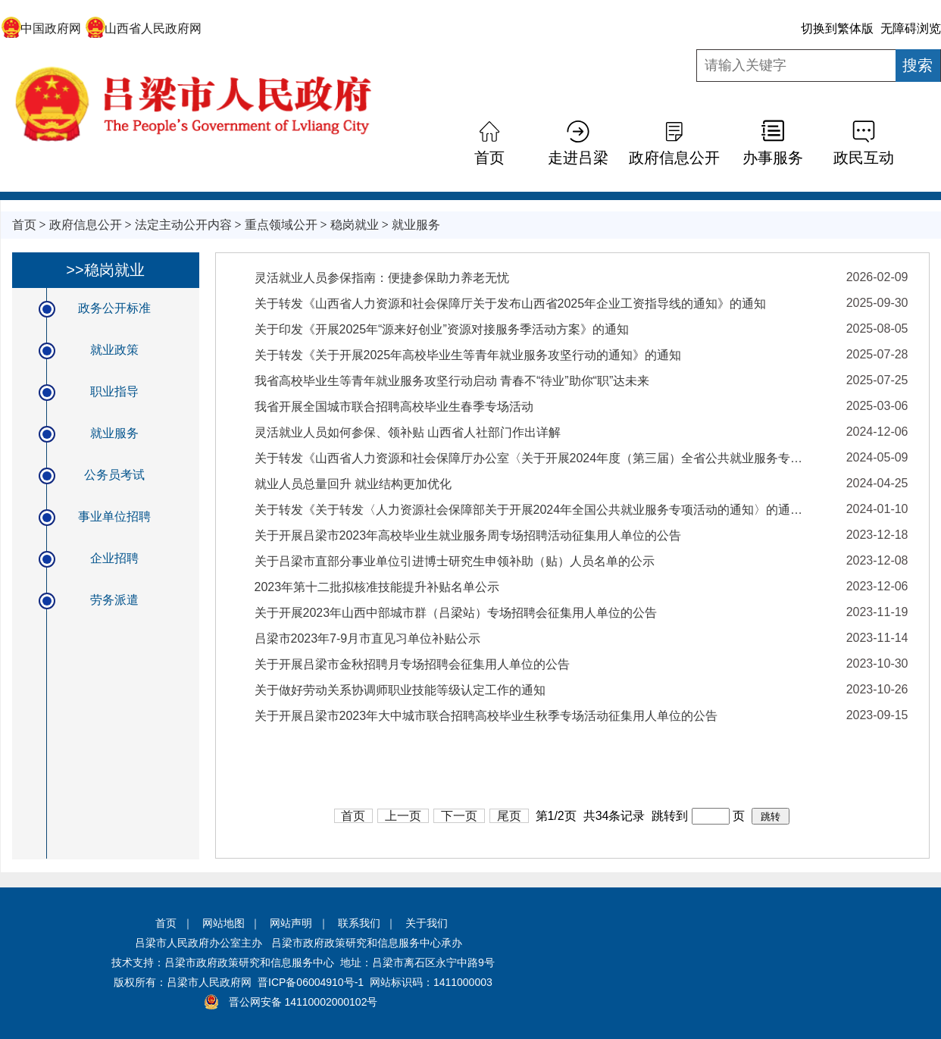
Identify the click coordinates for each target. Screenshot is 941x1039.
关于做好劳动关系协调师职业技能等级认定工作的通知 (400, 690)
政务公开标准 (114, 308)
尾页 (509, 815)
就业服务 (416, 224)
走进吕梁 (578, 157)
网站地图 (223, 923)
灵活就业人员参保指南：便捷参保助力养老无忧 (382, 277)
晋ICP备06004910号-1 (311, 982)
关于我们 (426, 923)
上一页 (403, 815)
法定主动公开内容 (183, 224)
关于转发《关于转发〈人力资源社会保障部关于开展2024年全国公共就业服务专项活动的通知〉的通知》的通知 (531, 509)
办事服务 (772, 157)
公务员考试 (114, 474)
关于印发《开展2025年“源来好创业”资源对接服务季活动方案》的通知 (442, 329)
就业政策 (114, 349)
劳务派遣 (114, 599)
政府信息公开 (674, 157)
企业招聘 (114, 558)
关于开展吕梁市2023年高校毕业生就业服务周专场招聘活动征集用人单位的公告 (468, 535)
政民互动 (863, 157)
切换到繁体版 (837, 28)
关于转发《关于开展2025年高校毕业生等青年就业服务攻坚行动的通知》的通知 (468, 355)
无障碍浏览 (910, 28)
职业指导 (114, 391)
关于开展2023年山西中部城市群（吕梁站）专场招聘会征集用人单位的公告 (456, 612)
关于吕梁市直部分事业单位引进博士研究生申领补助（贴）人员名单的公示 (455, 561)
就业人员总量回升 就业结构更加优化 (353, 483)
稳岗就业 (354, 224)
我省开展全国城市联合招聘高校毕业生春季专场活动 (394, 406)
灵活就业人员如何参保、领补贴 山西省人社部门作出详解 (408, 432)
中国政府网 (41, 28)
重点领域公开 (281, 224)
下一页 (459, 815)
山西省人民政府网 (143, 28)
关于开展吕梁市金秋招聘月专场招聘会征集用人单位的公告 (412, 664)
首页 (489, 157)
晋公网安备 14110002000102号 (303, 1002)
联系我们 (359, 923)
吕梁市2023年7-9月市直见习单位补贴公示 (368, 638)
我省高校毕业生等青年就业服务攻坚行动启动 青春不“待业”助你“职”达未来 (452, 380)
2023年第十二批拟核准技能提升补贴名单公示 (377, 587)
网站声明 (291, 923)
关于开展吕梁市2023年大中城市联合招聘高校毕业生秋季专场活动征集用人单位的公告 (486, 715)
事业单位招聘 (114, 516)
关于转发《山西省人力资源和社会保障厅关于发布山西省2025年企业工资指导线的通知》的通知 (511, 303)
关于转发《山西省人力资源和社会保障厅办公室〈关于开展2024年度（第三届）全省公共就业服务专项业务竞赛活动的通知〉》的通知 (531, 458)
